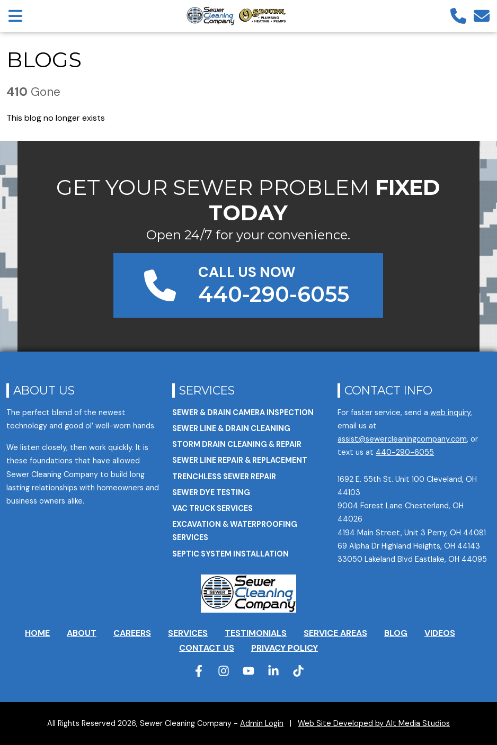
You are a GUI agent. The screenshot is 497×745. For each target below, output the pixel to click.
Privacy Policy (284, 647)
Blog (395, 633)
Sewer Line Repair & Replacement (239, 460)
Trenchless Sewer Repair (224, 476)
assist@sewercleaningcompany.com (402, 439)
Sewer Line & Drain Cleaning (231, 428)
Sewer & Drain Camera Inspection (243, 412)
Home (37, 633)
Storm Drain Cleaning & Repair (236, 444)
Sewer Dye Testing (211, 492)
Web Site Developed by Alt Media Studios (374, 723)
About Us (44, 390)
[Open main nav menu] (15, 15)
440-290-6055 (405, 452)
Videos (439, 633)
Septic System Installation (230, 554)
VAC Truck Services (212, 508)
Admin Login (261, 723)
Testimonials (256, 633)
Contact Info (388, 390)
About (81, 633)
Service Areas (335, 633)
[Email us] (481, 15)
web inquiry (450, 412)
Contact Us (206, 647)
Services (207, 390)
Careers (132, 633)
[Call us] (458, 15)
